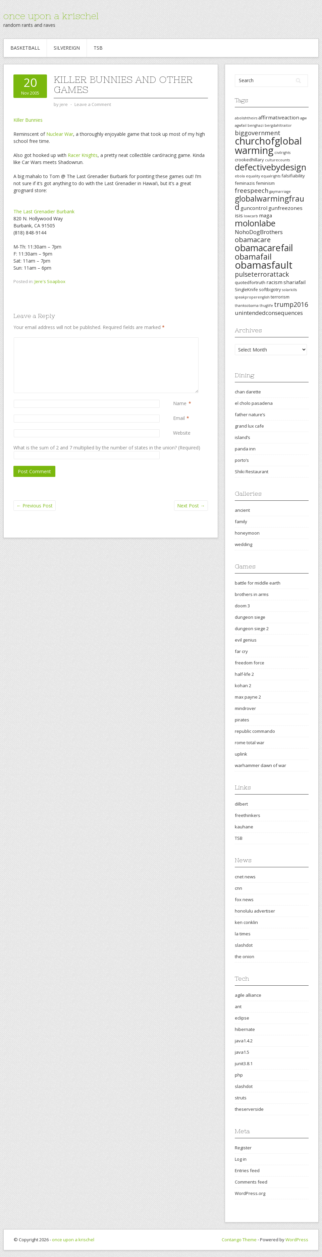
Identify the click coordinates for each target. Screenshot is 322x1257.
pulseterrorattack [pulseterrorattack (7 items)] (262, 274)
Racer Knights (83, 155)
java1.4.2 (244, 1041)
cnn (238, 888)
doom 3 (242, 606)
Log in (241, 1159)
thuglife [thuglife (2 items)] (266, 305)
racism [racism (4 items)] (274, 282)
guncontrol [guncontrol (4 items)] (253, 208)
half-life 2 (244, 674)
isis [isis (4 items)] (239, 215)
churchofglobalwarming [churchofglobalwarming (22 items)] (268, 145)
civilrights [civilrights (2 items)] (282, 152)
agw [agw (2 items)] (303, 118)
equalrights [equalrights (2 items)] (270, 176)
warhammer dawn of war (260, 765)
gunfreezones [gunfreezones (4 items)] (285, 208)
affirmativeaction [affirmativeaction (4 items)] (278, 117)
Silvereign (67, 48)
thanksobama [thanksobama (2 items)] (247, 305)
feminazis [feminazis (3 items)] (245, 183)
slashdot (244, 945)
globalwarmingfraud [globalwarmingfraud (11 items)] (269, 202)
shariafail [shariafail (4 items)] (294, 282)
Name (179, 403)
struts (241, 1098)
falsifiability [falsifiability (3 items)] (293, 176)
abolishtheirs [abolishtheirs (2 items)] (246, 118)
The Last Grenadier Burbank (43, 211)
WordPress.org (250, 1193)
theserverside (249, 1109)
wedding (243, 544)
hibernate (245, 1029)
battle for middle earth (257, 583)
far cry (241, 651)
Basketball (25, 48)
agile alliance (248, 995)
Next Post (191, 505)
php (239, 1075)
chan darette (248, 392)
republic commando (255, 731)
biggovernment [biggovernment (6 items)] (257, 132)
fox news (244, 899)
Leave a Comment (92, 104)
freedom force (249, 663)
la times (243, 934)
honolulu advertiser (255, 911)
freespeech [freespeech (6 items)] (251, 190)
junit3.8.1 (244, 1063)
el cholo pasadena (254, 403)
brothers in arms (252, 594)
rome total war (249, 743)
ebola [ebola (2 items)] (240, 176)
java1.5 (242, 1052)
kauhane (244, 827)
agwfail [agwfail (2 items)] (241, 125)
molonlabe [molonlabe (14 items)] (255, 223)
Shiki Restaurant (251, 472)
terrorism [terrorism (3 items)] (280, 297)
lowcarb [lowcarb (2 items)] (251, 216)
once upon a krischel (51, 15)
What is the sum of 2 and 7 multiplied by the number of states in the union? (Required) (106, 447)
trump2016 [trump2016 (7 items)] (291, 304)
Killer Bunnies (28, 120)
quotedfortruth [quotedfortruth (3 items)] (250, 282)
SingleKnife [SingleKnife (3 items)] (246, 289)
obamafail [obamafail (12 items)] (253, 256)
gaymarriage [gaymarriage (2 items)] (280, 191)
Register (243, 1148)
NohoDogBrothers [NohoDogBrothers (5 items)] (259, 232)
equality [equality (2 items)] (253, 176)
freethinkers (247, 815)
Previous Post (34, 505)
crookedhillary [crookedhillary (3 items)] (249, 160)
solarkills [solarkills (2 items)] (289, 289)
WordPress (296, 1240)
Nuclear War (59, 134)
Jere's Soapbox (50, 281)
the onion (244, 956)
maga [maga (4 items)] (265, 215)
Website (182, 433)
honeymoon (247, 533)
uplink (241, 754)
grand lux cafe (249, 426)
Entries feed (247, 1170)
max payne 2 (248, 697)
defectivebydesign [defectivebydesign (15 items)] (270, 167)
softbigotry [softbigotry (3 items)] (270, 289)
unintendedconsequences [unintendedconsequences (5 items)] (269, 313)
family (241, 521)
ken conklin (246, 922)
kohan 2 (243, 685)
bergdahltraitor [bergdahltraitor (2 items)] (278, 125)
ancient (242, 510)
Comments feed (251, 1182)
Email (179, 418)
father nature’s (250, 415)
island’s (242, 437)
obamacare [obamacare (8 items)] (253, 239)
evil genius (246, 640)
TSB (98, 48)
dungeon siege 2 (252, 628)
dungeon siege (250, 617)
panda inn (245, 449)
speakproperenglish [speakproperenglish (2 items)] (252, 297)
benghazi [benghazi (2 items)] (256, 125)
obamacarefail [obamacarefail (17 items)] (264, 247)
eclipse (242, 1018)
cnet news (245, 877)
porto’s (242, 460)
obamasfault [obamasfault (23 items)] (263, 265)
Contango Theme (239, 1240)
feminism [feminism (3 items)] (265, 183)
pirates (242, 720)
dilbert (241, 804)
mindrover (245, 708)
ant (238, 1006)
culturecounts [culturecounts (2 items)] (277, 160)
